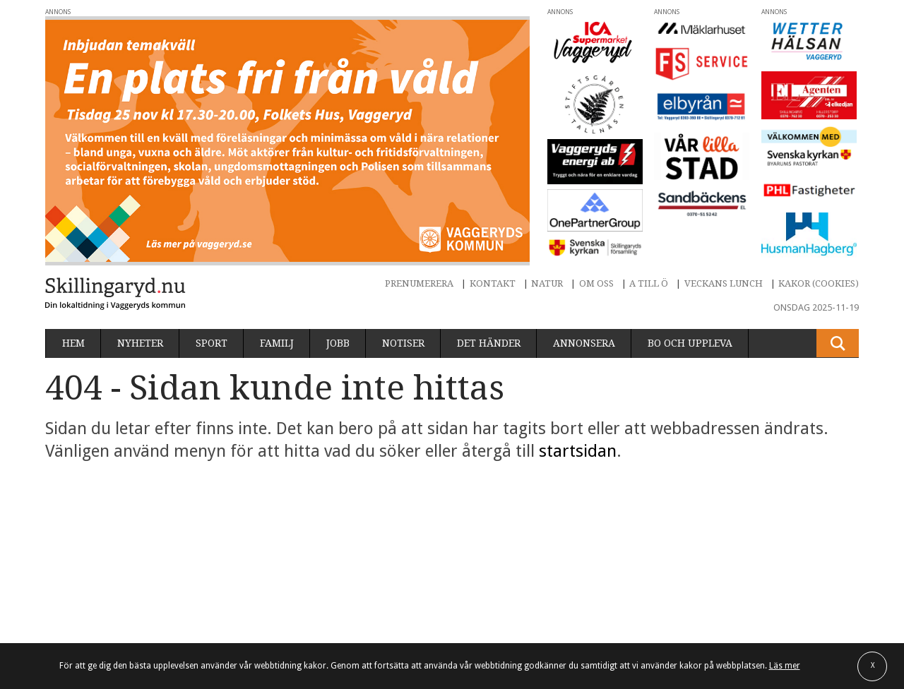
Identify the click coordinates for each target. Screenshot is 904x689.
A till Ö (648, 283)
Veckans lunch (723, 283)
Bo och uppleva (690, 343)
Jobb (338, 343)
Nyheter (140, 343)
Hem (73, 343)
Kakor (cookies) (818, 283)
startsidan (578, 451)
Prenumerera (419, 283)
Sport (211, 343)
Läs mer (784, 666)
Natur (547, 283)
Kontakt (493, 283)
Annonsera (584, 343)
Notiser (403, 343)
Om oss (596, 283)
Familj (277, 343)
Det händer (489, 343)
